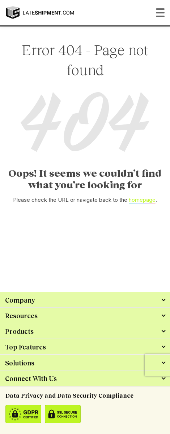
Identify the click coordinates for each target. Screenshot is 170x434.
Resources (21, 316)
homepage (142, 199)
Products (19, 331)
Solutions (19, 363)
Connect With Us (31, 378)
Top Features (25, 347)
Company (20, 300)
